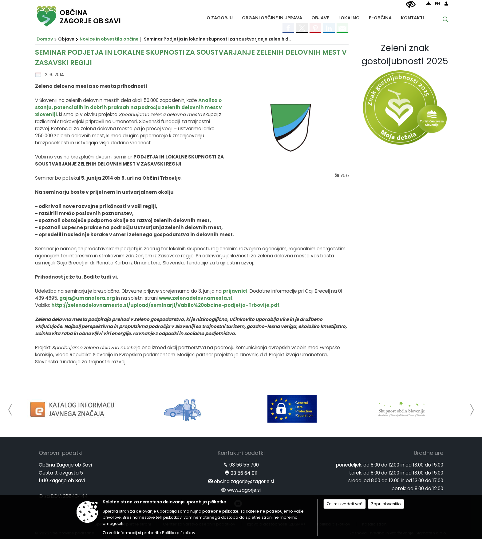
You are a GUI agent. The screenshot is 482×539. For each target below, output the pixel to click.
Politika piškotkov (178, 533)
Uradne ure (428, 453)
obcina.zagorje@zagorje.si (244, 481)
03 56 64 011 (244, 473)
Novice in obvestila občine (109, 39)
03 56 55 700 (244, 465)
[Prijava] (446, 3)
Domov (45, 39)
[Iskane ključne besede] (440, 20)
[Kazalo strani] (428, 3)
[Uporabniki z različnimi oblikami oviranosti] (411, 4)
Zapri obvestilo (386, 504)
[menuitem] (219, 16)
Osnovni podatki (60, 453)
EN (437, 4)
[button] (10, 410)
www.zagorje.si (244, 490)
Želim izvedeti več (344, 504)
